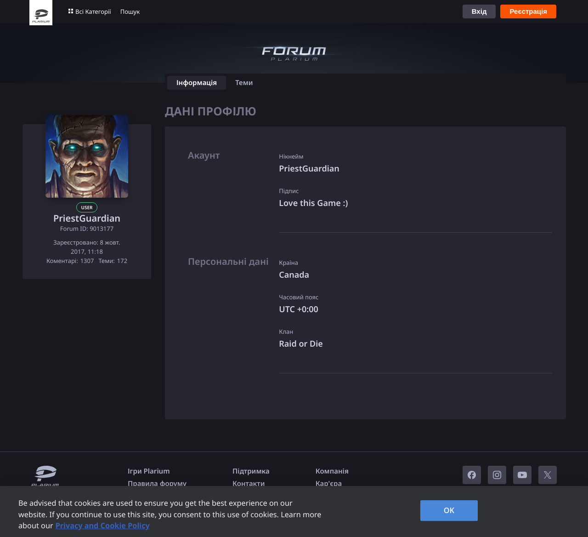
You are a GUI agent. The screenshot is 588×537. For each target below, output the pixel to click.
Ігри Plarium (149, 471)
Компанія (332, 471)
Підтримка (251, 471)
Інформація (196, 82)
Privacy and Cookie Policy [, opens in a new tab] (103, 525)
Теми (244, 82)
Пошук (130, 11)
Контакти (248, 483)
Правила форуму (157, 483)
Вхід (479, 11)
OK (449, 510)
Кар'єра (329, 483)
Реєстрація (528, 11)
